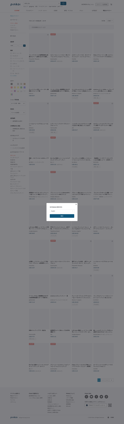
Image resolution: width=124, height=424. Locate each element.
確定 (62, 216)
